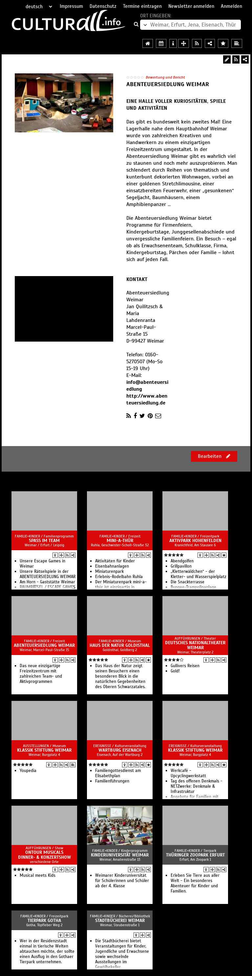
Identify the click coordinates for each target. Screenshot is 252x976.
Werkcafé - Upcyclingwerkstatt (188, 773)
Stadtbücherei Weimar (120, 920)
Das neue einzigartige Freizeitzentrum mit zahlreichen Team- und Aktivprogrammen (41, 673)
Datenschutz (103, 6)
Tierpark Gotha (44, 920)
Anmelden (231, 6)
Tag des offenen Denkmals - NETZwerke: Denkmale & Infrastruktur (196, 786)
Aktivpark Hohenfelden (195, 540)
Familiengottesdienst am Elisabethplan (118, 773)
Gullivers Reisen (185, 665)
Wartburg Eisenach (119, 750)
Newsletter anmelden (191, 6)
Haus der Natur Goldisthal (120, 645)
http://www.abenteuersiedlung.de (146, 399)
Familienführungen (112, 781)
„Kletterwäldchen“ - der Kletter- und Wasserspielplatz (198, 574)
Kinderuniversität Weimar (120, 855)
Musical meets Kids (37, 875)
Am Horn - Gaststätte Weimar (47, 582)
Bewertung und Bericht (165, 77)
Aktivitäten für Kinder (115, 561)
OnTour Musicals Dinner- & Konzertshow (44, 855)
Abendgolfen (182, 561)
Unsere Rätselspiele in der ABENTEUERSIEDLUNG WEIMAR (47, 574)
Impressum (71, 6)
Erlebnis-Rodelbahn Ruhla (119, 576)
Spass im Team (44, 540)
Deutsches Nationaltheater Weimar (195, 645)
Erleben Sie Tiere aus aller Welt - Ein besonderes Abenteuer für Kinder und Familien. (195, 883)
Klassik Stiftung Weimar (44, 750)
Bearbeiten (214, 456)
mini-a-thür (120, 540)
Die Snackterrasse (187, 582)
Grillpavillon (181, 566)
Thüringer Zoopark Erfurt (195, 855)
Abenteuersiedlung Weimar (44, 645)
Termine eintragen (142, 6)
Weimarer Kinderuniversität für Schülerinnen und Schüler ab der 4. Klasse (122, 881)
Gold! (175, 671)
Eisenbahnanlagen (112, 566)
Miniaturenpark (109, 571)
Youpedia (28, 770)
